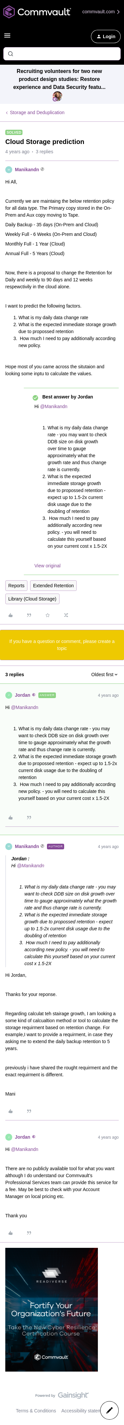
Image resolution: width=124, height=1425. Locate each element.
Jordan (22, 695)
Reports (16, 585)
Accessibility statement (84, 1410)
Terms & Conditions (36, 1410)
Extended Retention (53, 585)
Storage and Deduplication (37, 112)
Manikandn (27, 169)
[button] (7, 37)
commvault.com (101, 12)
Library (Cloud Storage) (32, 599)
